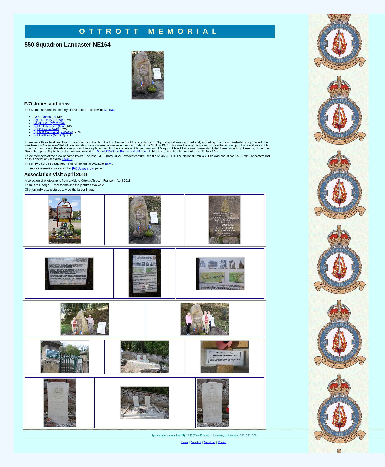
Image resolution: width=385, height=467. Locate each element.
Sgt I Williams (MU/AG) (49, 135)
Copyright (196, 442)
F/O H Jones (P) (45, 117)
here (108, 163)
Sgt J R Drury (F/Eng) (48, 120)
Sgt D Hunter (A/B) (46, 129)
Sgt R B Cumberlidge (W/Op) (53, 132)
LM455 (67, 159)
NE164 (109, 110)
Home (184, 442)
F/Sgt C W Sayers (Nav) (50, 123)
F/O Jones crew (83, 168)
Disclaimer (209, 442)
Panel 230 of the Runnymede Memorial (123, 151)
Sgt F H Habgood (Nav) (50, 126)
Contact (222, 442)
